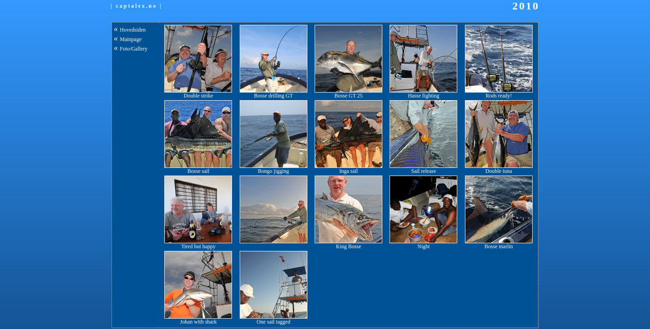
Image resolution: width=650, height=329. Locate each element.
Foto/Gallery (134, 49)
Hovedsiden (133, 30)
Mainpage (131, 39)
